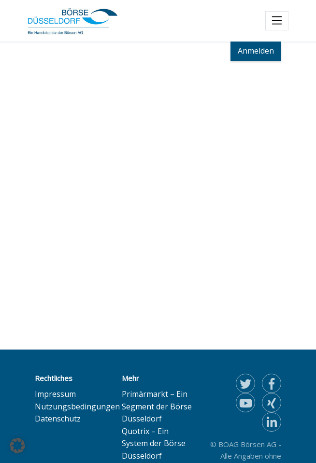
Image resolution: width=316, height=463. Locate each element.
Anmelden (256, 50)
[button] (17, 445)
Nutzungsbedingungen (77, 406)
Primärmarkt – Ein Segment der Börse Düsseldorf (157, 406)
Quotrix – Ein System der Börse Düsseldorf (154, 443)
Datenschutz (58, 418)
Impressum (55, 394)
